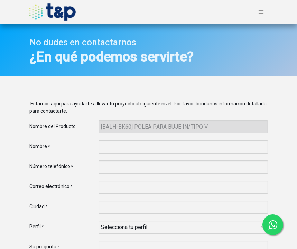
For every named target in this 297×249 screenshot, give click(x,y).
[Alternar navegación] (261, 12)
